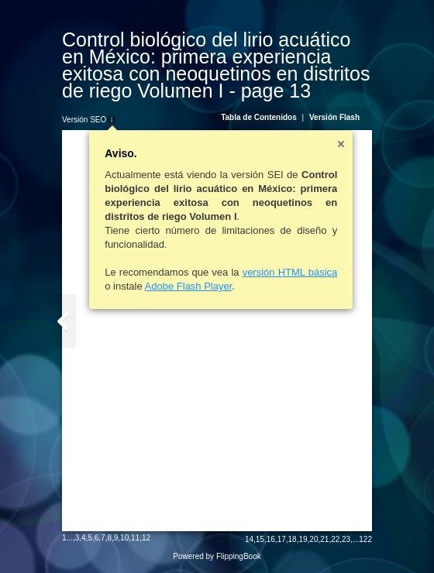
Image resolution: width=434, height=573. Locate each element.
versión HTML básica (290, 272)
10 (124, 538)
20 (313, 539)
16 (271, 539)
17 (281, 539)
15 (260, 539)
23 (346, 539)
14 (249, 539)
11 (135, 538)
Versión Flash (334, 117)
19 (302, 539)
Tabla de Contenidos (259, 117)
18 (292, 539)
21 (324, 539)
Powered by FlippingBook (216, 556)
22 (335, 539)
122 (365, 539)
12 (146, 538)
